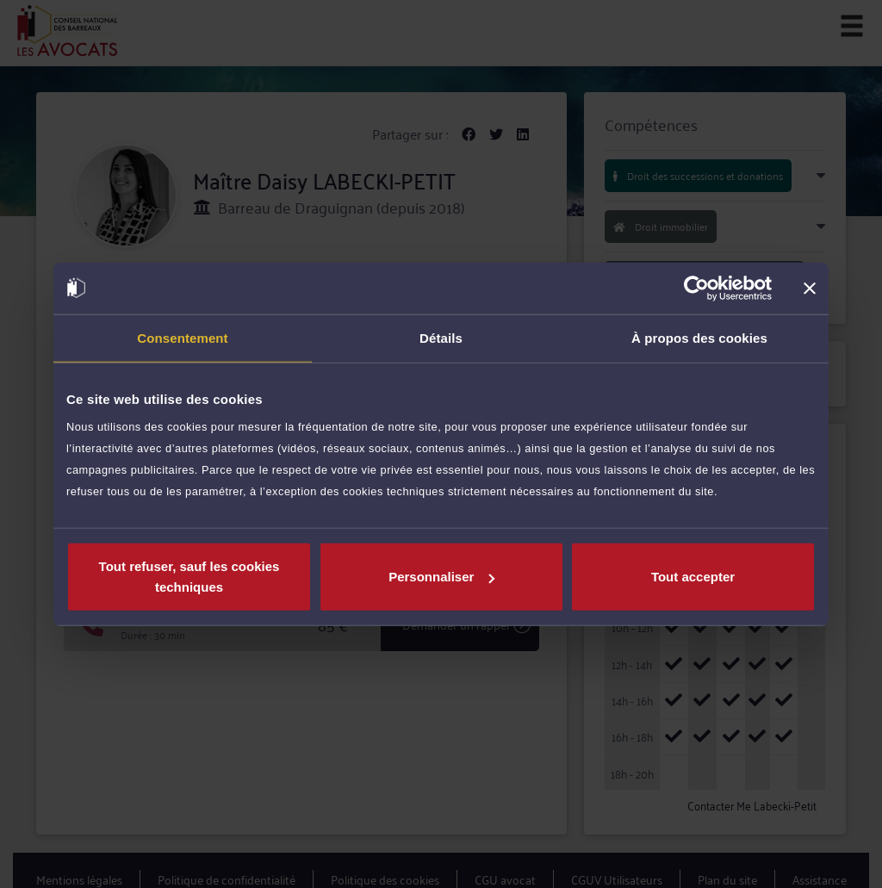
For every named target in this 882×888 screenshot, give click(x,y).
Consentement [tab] (182, 337)
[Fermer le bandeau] (810, 288)
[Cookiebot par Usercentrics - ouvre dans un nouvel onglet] (696, 288)
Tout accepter (693, 576)
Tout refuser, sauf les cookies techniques (189, 576)
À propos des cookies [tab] (699, 337)
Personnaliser (441, 576)
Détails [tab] (441, 337)
